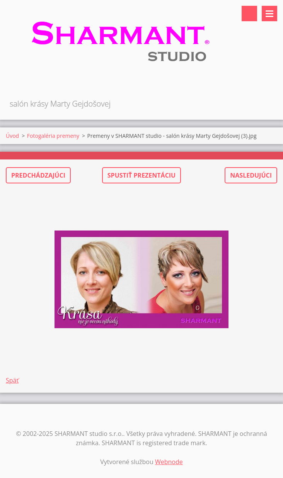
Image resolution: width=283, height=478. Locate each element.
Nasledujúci (251, 175)
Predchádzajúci (38, 175)
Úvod (12, 135)
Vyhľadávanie (249, 13)
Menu (269, 13)
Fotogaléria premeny (53, 135)
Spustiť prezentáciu (141, 175)
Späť (12, 380)
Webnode (169, 462)
